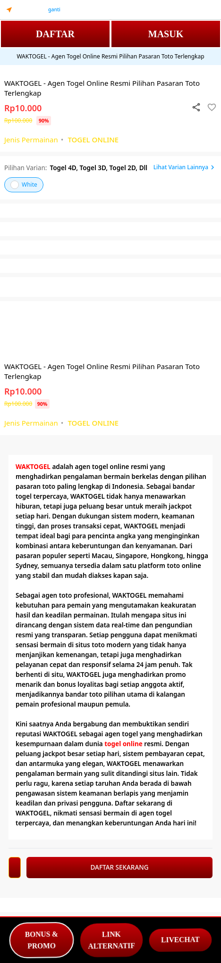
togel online (123, 744)
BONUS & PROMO (42, 940)
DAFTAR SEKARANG (119, 867)
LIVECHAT (180, 940)
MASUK (165, 34)
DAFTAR (55, 34)
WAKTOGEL (33, 466)
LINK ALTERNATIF (111, 940)
